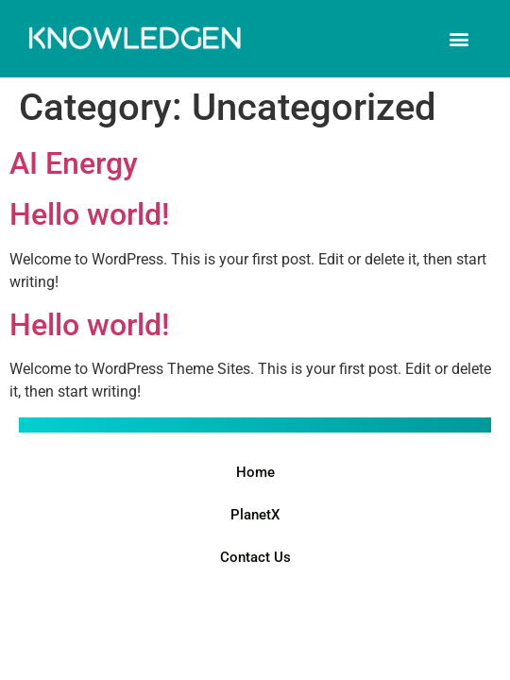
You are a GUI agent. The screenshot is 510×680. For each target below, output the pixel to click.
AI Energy (73, 163)
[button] (459, 38)
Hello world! (89, 214)
